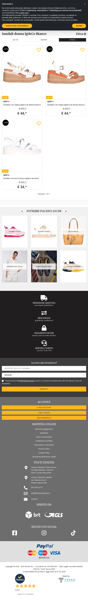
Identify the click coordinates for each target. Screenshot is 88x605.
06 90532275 (37, 487)
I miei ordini (44, 412)
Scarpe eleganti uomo (44, 266)
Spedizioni (44, 433)
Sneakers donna (15, 231)
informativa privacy (27, 381)
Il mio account (44, 407)
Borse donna (73, 231)
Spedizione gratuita (44, 303)
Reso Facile (44, 318)
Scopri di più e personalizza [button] (17, 26)
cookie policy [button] (24, 13)
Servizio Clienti (44, 348)
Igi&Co (6, 101)
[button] (85, 4)
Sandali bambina (44, 231)
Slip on (15, 40)
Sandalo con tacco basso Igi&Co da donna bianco (22, 178)
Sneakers (44, 40)
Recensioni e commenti (44, 445)
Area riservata (44, 417)
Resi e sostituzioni (44, 437)
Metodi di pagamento (44, 429)
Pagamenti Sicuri (44, 333)
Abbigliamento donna (15, 266)
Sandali (72, 40)
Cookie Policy (44, 452)
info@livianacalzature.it (40, 493)
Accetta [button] (79, 26)
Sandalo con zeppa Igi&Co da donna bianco (22, 104)
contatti (34, 499)
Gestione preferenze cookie (44, 456)
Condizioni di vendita (44, 441)
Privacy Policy (44, 448)
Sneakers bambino (73, 266)
